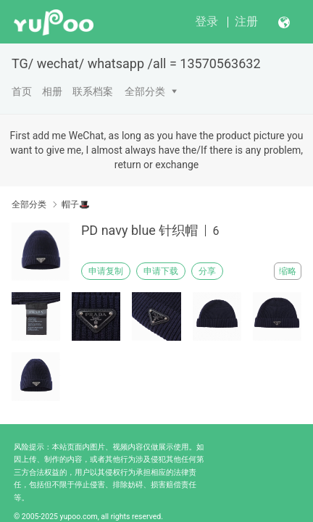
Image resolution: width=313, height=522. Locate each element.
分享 (207, 271)
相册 (52, 91)
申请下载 (160, 271)
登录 (206, 21)
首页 (22, 91)
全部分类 (145, 91)
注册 (246, 21)
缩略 (287, 271)
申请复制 (105, 271)
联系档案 (92, 91)
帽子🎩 (76, 204)
